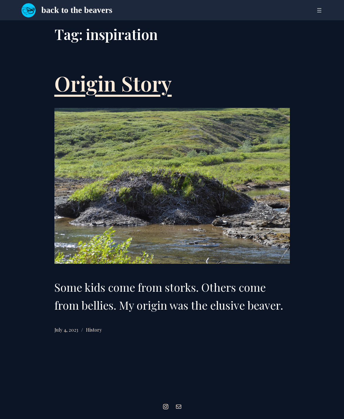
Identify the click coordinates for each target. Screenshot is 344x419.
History (94, 330)
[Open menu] (319, 10)
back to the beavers (76, 10)
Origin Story (113, 83)
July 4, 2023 (66, 330)
